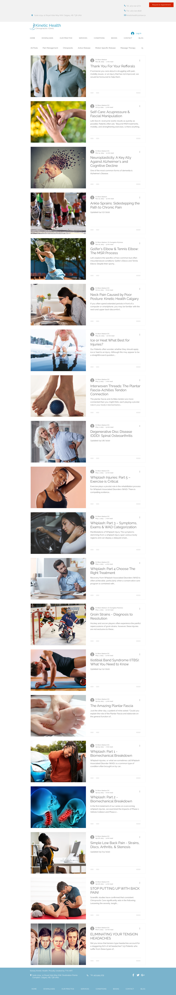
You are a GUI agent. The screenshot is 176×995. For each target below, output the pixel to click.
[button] (142, 48)
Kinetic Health (48, 25)
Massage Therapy (128, 48)
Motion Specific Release (105, 48)
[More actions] (140, 60)
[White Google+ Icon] (143, 975)
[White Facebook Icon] (133, 975)
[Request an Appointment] (161, 4)
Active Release (84, 48)
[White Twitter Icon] (138, 975)
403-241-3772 (99, 975)
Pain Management (50, 48)
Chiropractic (68, 48)
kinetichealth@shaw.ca (136, 15)
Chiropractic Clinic (44, 28)
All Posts (34, 48)
